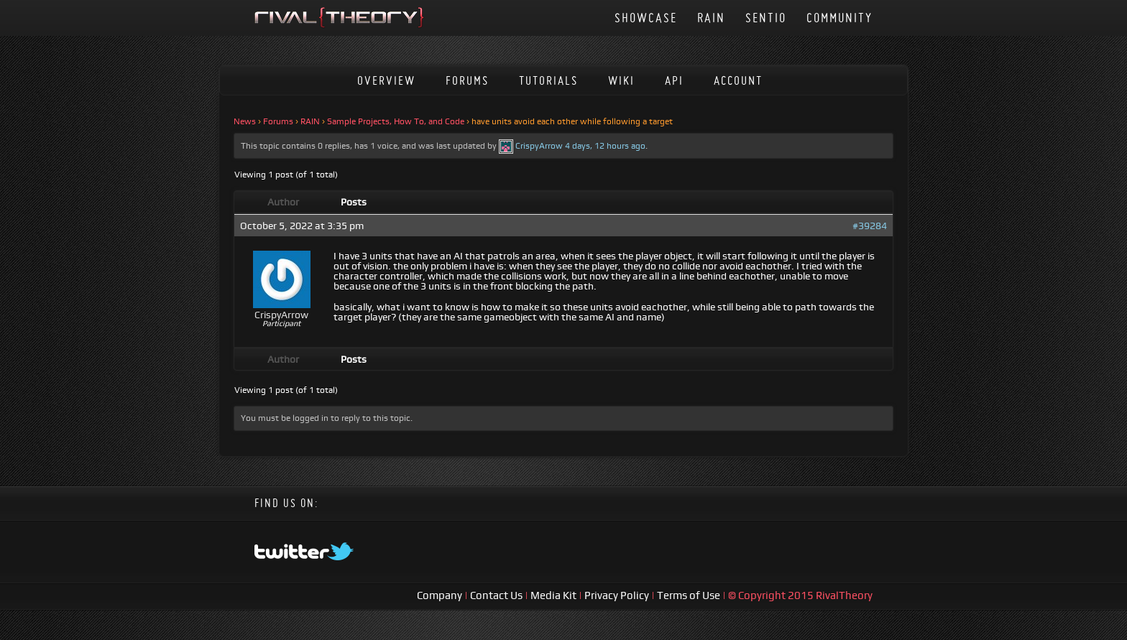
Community (839, 17)
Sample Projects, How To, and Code (395, 121)
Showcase (646, 17)
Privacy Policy (617, 595)
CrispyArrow (539, 146)
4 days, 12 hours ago (605, 146)
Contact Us (496, 595)
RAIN (711, 17)
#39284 (869, 226)
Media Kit (554, 595)
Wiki (621, 80)
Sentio (765, 17)
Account (738, 80)
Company (440, 595)
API (674, 80)
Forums (467, 80)
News (245, 121)
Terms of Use (689, 595)
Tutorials (548, 80)
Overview (386, 80)
